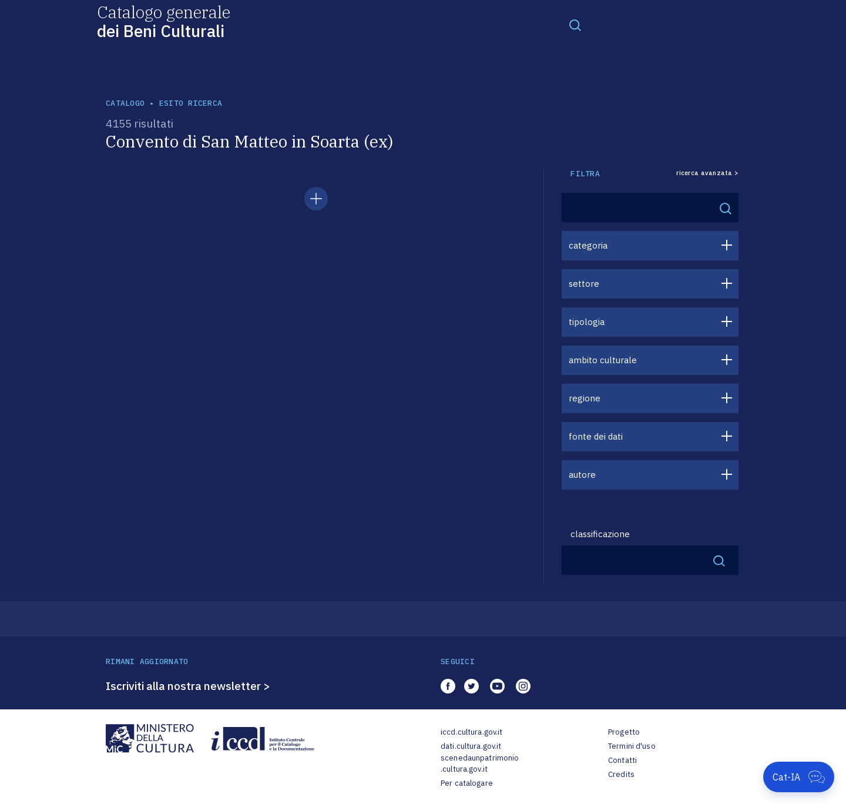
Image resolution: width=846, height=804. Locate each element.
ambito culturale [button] (603, 360)
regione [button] (584, 398)
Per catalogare (467, 783)
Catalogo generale (163, 21)
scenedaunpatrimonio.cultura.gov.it (480, 764)
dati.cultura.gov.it (471, 746)
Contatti (622, 760)
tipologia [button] (587, 321)
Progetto (624, 732)
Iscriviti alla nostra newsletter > (188, 686)
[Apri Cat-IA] (798, 777)
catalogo (125, 103)
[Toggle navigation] (575, 25)
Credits (621, 774)
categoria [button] (588, 245)
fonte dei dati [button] (596, 436)
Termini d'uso (632, 746)
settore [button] (584, 283)
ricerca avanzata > (707, 173)
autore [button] (582, 474)
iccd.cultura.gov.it (471, 732)
